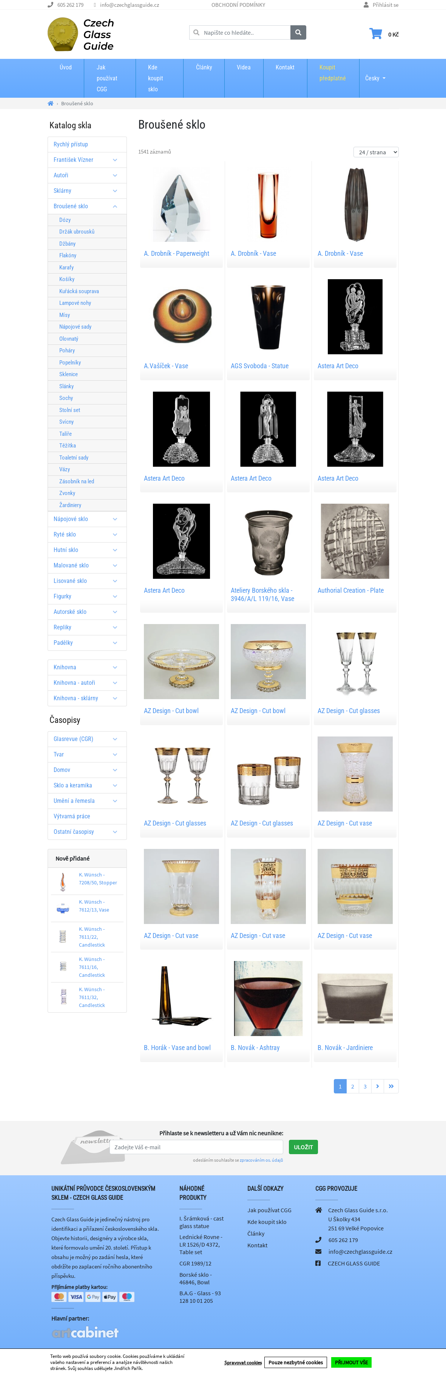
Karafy (66, 267)
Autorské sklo (88, 611)
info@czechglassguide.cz (129, 4)
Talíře (65, 433)
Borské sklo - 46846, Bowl (195, 1278)
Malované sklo (88, 565)
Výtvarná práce (72, 816)
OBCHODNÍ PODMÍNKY (238, 4)
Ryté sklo (88, 534)
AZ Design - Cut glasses (349, 711)
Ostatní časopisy (88, 831)
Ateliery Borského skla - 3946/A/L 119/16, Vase (262, 594)
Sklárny (88, 190)
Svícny (66, 421)
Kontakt (285, 67)
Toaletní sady (73, 457)
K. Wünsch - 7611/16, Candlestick (92, 967)
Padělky (88, 642)
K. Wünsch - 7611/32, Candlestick (92, 997)
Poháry (67, 350)
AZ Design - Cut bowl (171, 711)
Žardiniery (70, 505)
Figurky (88, 596)
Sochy (66, 398)
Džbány (67, 243)
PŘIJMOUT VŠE (351, 1362)
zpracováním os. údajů (261, 1160)
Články (204, 67)
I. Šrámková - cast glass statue (201, 1222)
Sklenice (68, 374)
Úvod (66, 67)
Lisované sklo (88, 580)
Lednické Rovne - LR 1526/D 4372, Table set (200, 1244)
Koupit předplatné (332, 73)
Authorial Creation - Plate (351, 590)
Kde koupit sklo (155, 78)
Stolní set (69, 410)
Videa (244, 67)
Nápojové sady (75, 326)
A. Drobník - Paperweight (176, 253)
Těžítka (67, 445)
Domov (88, 769)
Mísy (64, 315)
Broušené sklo (88, 206)
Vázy (64, 469)
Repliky (88, 627)
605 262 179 (70, 4)
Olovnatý (68, 338)
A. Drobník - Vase (253, 253)
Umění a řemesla (88, 800)
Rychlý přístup (71, 144)
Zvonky (67, 493)
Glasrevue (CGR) (88, 739)
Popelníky (70, 362)
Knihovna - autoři (88, 682)
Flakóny (67, 255)
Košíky (66, 279)
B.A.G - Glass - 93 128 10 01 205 (200, 1296)
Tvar (88, 754)
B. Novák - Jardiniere (345, 1048)
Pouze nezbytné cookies (296, 1362)
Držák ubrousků (76, 231)
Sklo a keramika (88, 785)
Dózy (65, 220)
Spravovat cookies (243, 1362)
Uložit (303, 1147)
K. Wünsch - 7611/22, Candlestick (92, 937)
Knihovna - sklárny (88, 698)
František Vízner (88, 159)
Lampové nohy (75, 303)
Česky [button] (372, 73)
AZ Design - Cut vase (345, 823)
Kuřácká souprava (79, 291)
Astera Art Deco (338, 366)
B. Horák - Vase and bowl (177, 1048)
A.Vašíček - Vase (166, 366)
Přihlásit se (385, 4)
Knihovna (88, 667)
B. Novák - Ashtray (255, 1048)
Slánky (66, 386)
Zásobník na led (76, 481)
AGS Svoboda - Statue (260, 366)
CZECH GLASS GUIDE (354, 1263)
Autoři (88, 175)
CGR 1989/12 (195, 1263)
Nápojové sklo (88, 519)
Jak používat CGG (107, 78)
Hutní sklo (88, 549)
